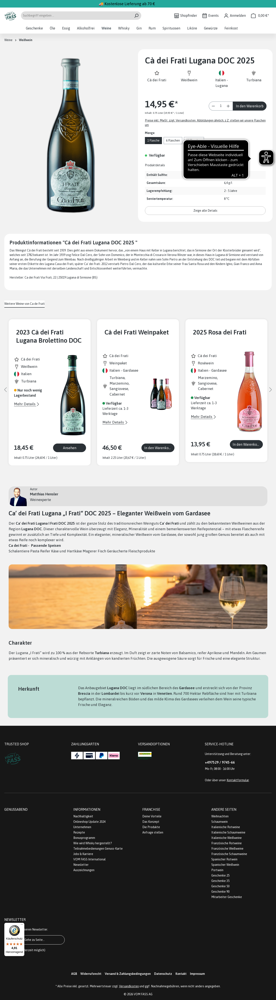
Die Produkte (151, 827)
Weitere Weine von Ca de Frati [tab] (24, 303)
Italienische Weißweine (226, 838)
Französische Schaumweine (229, 854)
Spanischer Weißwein (225, 864)
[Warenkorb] (260, 15)
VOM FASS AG (143, 994)
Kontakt (181, 973)
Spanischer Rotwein (224, 859)
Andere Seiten (223, 809)
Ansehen (69, 448)
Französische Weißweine (227, 848)
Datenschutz (163, 973)
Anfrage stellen (152, 832)
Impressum (197, 973)
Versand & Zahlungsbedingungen (128, 973)
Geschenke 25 (220, 875)
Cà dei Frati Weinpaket (137, 332)
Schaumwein (219, 821)
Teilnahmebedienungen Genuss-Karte (98, 848)
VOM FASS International (89, 859)
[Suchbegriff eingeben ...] (76, 15)
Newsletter (81, 864)
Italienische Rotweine (225, 827)
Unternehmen (82, 827)
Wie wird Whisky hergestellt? (92, 843)
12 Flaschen (194, 140)
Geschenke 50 (220, 886)
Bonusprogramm (84, 838)
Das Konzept (150, 821)
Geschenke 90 (220, 891)
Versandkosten (129, 986)
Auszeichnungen (83, 870)
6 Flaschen (173, 140)
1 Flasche (153, 140)
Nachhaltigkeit (83, 816)
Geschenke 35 (220, 881)
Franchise (151, 809)
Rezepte (79, 832)
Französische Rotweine (226, 843)
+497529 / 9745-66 (220, 762)
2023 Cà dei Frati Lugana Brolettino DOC (49, 336)
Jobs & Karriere (83, 854)
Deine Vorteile (152, 816)
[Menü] (21, 925)
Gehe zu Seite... (34, 939)
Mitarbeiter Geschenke (226, 897)
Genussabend (16, 809)
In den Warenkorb (249, 106)
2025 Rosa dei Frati (219, 332)
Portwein (217, 870)
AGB (74, 973)
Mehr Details (25, 404)
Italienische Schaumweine (228, 832)
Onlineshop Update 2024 (89, 821)
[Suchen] (136, 15)
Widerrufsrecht (90, 973)
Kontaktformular (238, 780)
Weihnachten (220, 816)
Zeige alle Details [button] (205, 210)
